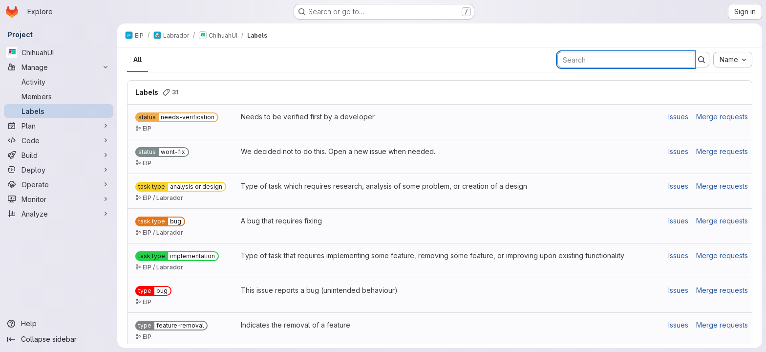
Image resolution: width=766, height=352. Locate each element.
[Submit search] (701, 59)
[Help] (58, 323)
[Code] (58, 140)
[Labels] (58, 111)
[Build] (58, 155)
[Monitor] (58, 199)
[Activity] (58, 81)
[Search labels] (625, 59)
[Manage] (58, 67)
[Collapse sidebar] (58, 339)
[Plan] (58, 125)
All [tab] (137, 59)
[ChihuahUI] (58, 52)
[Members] (58, 96)
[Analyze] (58, 213)
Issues (678, 116)
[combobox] (732, 59)
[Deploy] (58, 169)
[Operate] (58, 184)
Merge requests (722, 116)
